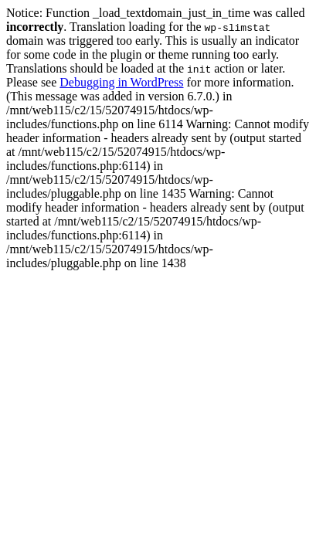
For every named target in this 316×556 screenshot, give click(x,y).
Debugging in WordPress (121, 82)
